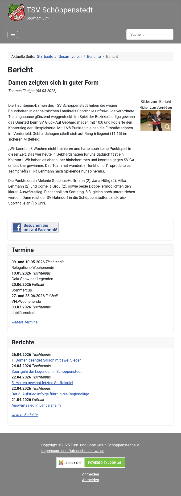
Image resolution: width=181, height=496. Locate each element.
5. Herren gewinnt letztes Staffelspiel (42, 383)
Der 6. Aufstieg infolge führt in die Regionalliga (50, 394)
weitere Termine (24, 322)
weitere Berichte (25, 415)
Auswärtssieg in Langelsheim (36, 405)
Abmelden (90, 480)
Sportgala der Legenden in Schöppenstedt (47, 371)
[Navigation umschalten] (13, 34)
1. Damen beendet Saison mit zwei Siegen (47, 360)
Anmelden (90, 474)
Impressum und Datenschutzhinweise (72, 451)
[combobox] (149, 34)
